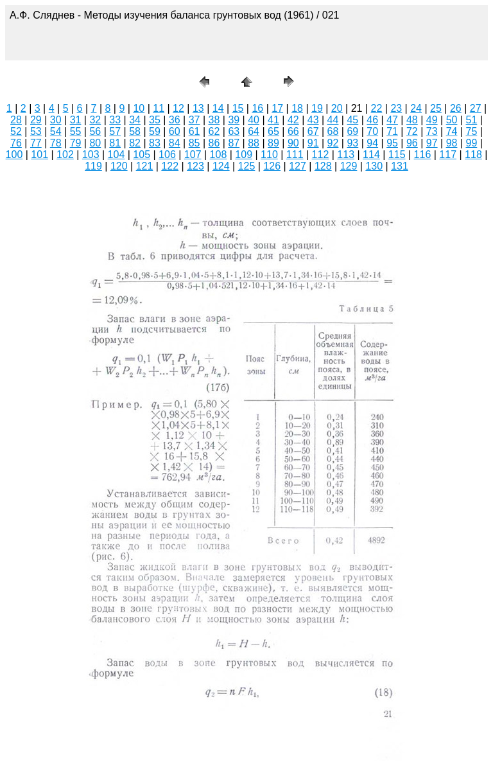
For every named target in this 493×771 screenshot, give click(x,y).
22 (377, 108)
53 (36, 131)
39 (233, 119)
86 (214, 142)
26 (456, 108)
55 (76, 131)
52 (16, 131)
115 (397, 154)
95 (392, 142)
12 (178, 108)
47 (392, 119)
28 (16, 119)
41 (273, 119)
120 (119, 166)
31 (76, 119)
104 (116, 154)
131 (399, 166)
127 (297, 166)
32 (95, 119)
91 (313, 142)
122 (169, 166)
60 (174, 131)
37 (194, 119)
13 (198, 108)
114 (371, 154)
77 (36, 142)
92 (333, 142)
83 (154, 142)
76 (16, 142)
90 (293, 142)
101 (39, 154)
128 (323, 166)
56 (95, 131)
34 (135, 119)
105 (141, 154)
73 (432, 131)
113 (345, 154)
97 (432, 142)
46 (372, 119)
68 (333, 131)
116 (422, 154)
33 (115, 119)
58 (135, 131)
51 (472, 119)
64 (253, 131)
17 (277, 108)
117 (447, 154)
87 (233, 142)
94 (372, 142)
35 (154, 119)
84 (174, 142)
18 (297, 108)
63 (233, 131)
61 (194, 131)
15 (238, 108)
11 (158, 108)
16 (257, 108)
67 (313, 131)
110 (269, 154)
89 (273, 142)
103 (90, 154)
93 (352, 142)
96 (412, 142)
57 (115, 131)
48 (412, 119)
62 (214, 131)
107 (193, 154)
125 (246, 166)
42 (293, 119)
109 (243, 154)
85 (194, 142)
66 (293, 131)
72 (412, 131)
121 (144, 166)
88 (253, 142)
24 (416, 108)
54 (56, 131)
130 (374, 166)
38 (214, 119)
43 (313, 119)
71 (392, 131)
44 (333, 119)
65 (273, 131)
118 (473, 154)
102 (65, 154)
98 (452, 142)
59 (154, 131)
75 (472, 131)
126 (272, 166)
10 (138, 108)
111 (295, 154)
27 (475, 108)
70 (372, 131)
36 (174, 119)
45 (352, 119)
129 (349, 166)
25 (436, 108)
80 (95, 142)
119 (93, 166)
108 (218, 154)
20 (337, 108)
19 (317, 108)
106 (167, 154)
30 (56, 119)
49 (432, 119)
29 (36, 119)
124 (221, 166)
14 (218, 108)
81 (115, 142)
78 (56, 142)
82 (135, 142)
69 (352, 131)
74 (452, 131)
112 (320, 154)
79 (76, 142)
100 (14, 154)
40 (253, 119)
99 (472, 142)
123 (195, 166)
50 (452, 119)
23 (396, 108)
